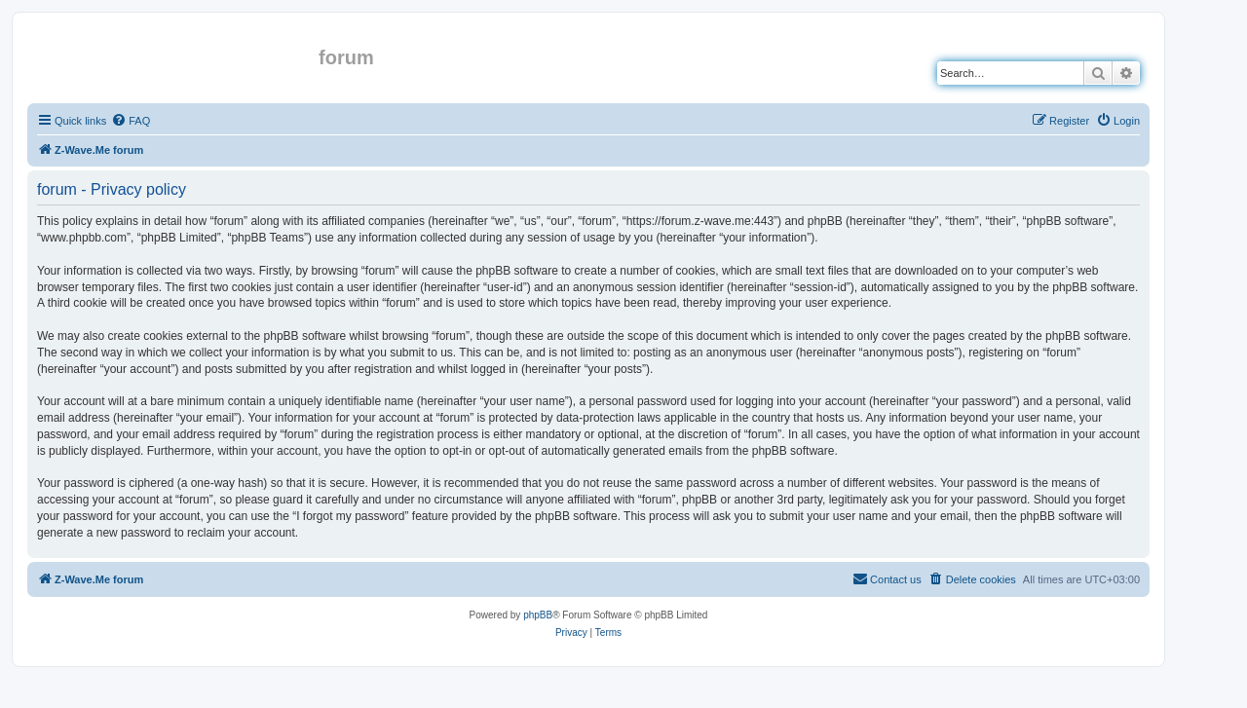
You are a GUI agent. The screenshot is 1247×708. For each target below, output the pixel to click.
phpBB (537, 615)
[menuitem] (130, 120)
